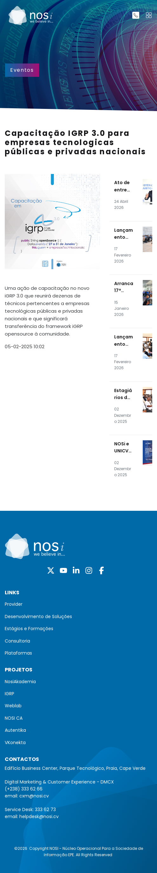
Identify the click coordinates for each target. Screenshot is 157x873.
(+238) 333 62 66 (24, 789)
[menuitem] (78, 604)
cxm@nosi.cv (34, 796)
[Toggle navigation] (149, 15)
